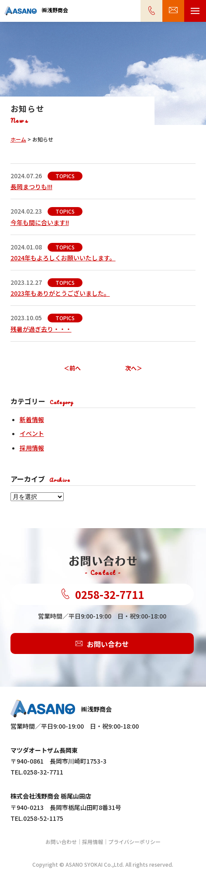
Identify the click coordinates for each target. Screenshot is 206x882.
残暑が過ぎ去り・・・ (41, 329)
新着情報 (32, 419)
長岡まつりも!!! (31, 186)
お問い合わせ (102, 643)
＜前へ (72, 368)
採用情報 (32, 447)
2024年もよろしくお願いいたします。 (63, 257)
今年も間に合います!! (39, 222)
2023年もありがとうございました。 (60, 293)
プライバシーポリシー (134, 841)
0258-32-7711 (102, 594)
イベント (32, 433)
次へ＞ (133, 368)
